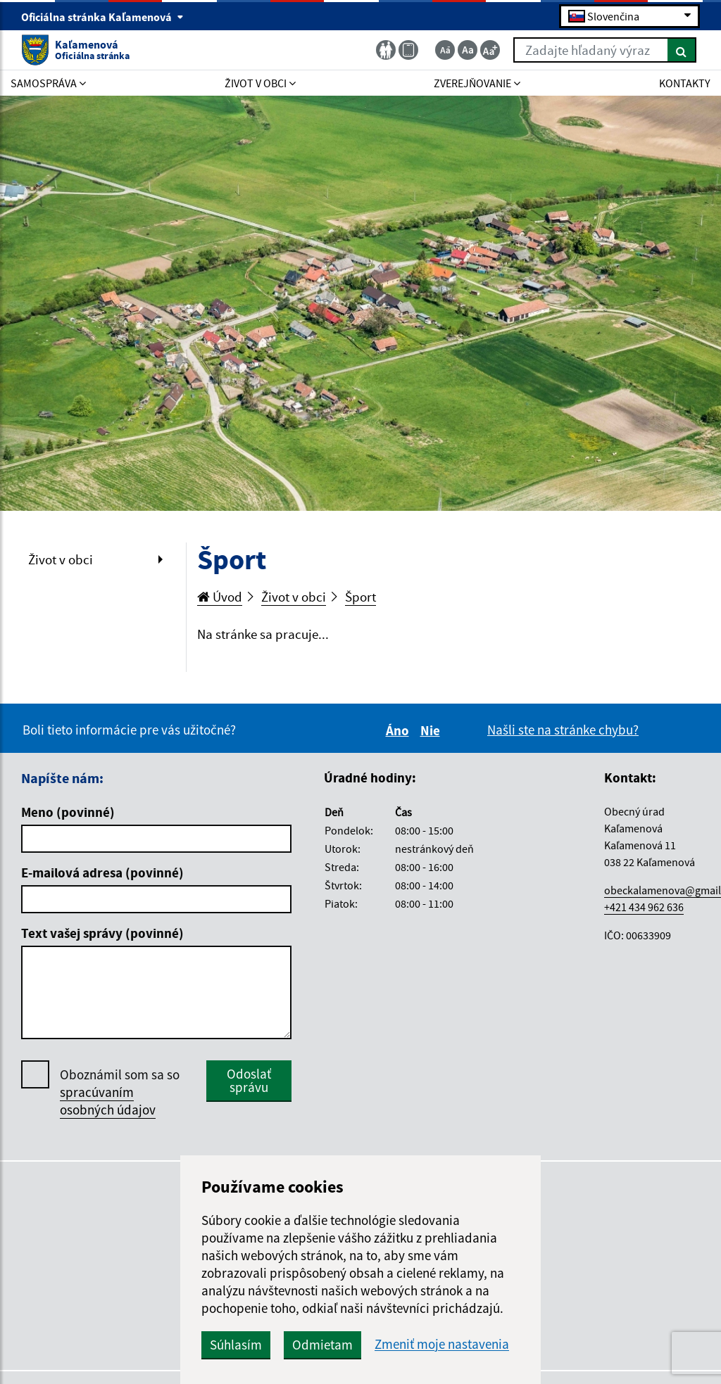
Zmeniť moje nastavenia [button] (442, 1344)
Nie (432, 730)
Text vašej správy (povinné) (102, 933)
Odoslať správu (249, 1080)
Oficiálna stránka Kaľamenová (102, 17)
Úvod (219, 596)
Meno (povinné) (68, 812)
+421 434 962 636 (644, 907)
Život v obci (60, 559)
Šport (360, 596)
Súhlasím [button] (236, 1344)
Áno (399, 730)
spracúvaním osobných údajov (108, 1101)
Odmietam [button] (322, 1344)
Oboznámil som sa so (120, 1092)
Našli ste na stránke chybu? (563, 729)
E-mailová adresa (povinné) (102, 872)
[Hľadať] (681, 50)
